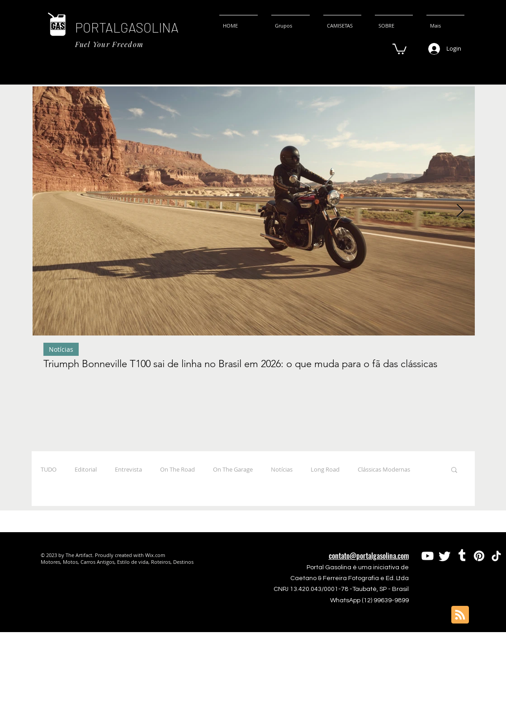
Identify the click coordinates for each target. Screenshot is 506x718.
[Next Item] (460, 211)
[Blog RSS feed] (460, 615)
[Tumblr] (462, 556)
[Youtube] (428, 556)
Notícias (61, 349)
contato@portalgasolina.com (369, 555)
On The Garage (233, 469)
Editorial (86, 469)
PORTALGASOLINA (127, 27)
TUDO (49, 469)
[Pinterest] (479, 556)
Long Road (325, 469)
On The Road (177, 469)
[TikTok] (496, 556)
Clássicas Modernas (384, 469)
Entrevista (128, 469)
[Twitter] (445, 556)
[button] (400, 48)
